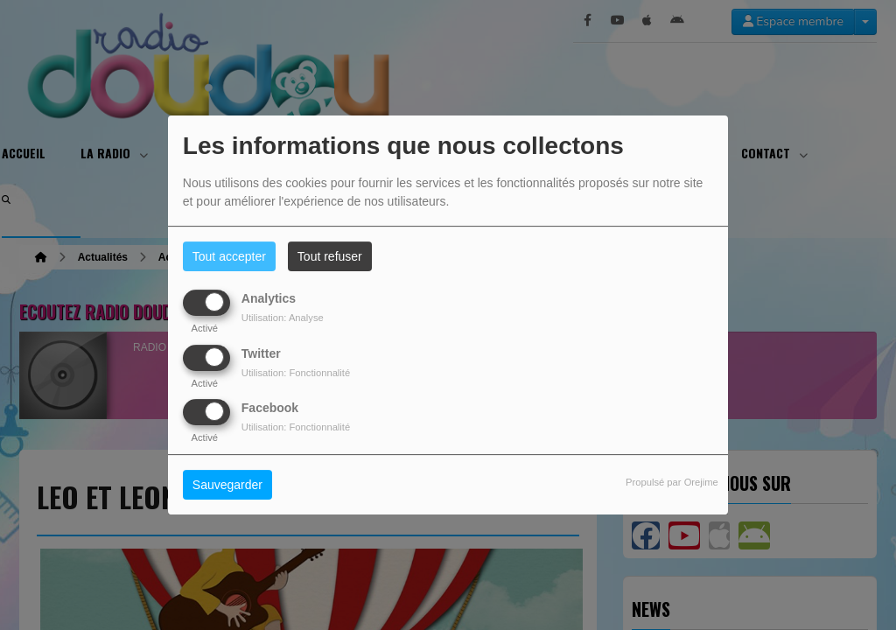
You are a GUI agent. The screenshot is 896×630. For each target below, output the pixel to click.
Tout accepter (229, 256)
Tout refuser (330, 256)
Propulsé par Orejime (672, 482)
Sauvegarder (227, 485)
